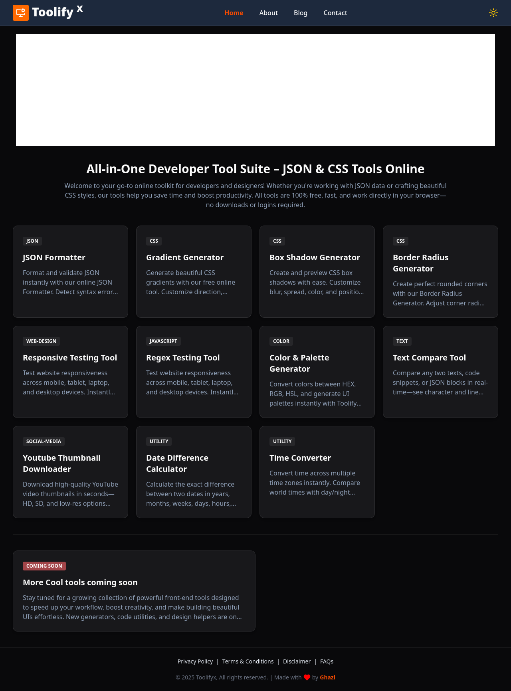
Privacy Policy (198, 661)
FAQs (326, 661)
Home (233, 12)
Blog (300, 12)
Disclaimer (300, 661)
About (268, 12)
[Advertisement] (255, 90)
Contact (335, 12)
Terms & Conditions (251, 661)
